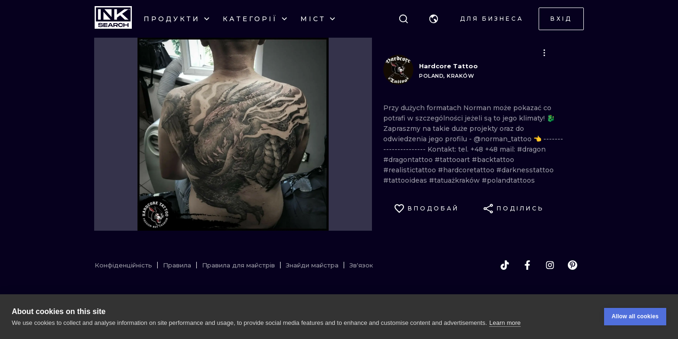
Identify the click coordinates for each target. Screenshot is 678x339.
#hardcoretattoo (467, 170)
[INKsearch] (113, 19)
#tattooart (453, 159)
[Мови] (433, 19)
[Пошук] (403, 19)
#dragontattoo (409, 159)
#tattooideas (406, 180)
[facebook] (527, 265)
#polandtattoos (508, 180)
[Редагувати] (544, 52)
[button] (433, 19)
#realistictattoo (410, 170)
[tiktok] (504, 265)
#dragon (531, 149)
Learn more (504, 322)
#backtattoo (493, 159)
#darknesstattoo (525, 170)
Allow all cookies (635, 316)
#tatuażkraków (455, 180)
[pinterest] (572, 265)
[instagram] (550, 265)
